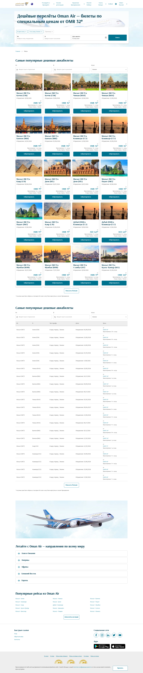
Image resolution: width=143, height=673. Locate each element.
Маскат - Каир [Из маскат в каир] (19, 605)
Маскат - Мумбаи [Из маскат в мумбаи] (95, 605)
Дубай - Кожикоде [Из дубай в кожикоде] (58, 605)
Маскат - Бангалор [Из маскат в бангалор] (20, 611)
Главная (17, 51)
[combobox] (29, 39)
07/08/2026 (75, 38)
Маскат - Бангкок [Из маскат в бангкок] (95, 598)
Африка (22, 567)
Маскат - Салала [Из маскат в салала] (95, 608)
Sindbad (110, 4)
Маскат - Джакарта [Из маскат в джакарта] (58, 608)
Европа (22, 580)
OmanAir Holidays (89, 4)
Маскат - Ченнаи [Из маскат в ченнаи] (57, 598)
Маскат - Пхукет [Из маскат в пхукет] (94, 602)
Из (18, 36)
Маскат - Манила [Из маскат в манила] (95, 611)
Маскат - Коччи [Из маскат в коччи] (19, 598)
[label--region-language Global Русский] (121, 4)
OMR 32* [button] (74, 21)
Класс (93, 65)
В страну (46, 656)
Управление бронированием (78, 4)
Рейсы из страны (95, 656)
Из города (86, 656)
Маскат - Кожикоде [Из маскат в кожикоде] (21, 602)
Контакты (17, 639)
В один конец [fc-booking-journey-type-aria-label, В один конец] (21, 31)
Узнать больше (103, 4)
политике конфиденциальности (82, 667)
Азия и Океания (26, 553)
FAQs (15, 634)
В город (52, 656)
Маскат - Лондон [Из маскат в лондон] (57, 611)
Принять (120, 668)
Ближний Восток (26, 574)
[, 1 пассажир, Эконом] (35, 32)
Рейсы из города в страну (75, 656)
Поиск (117, 37)
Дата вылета (76, 36)
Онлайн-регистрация (59, 4)
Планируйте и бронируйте (49, 4)
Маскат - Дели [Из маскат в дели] (57, 602)
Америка (23, 560)
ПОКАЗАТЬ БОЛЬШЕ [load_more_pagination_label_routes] (71, 617)
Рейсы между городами (62, 656)
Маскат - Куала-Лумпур (22, 608)
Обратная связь (18, 636)
